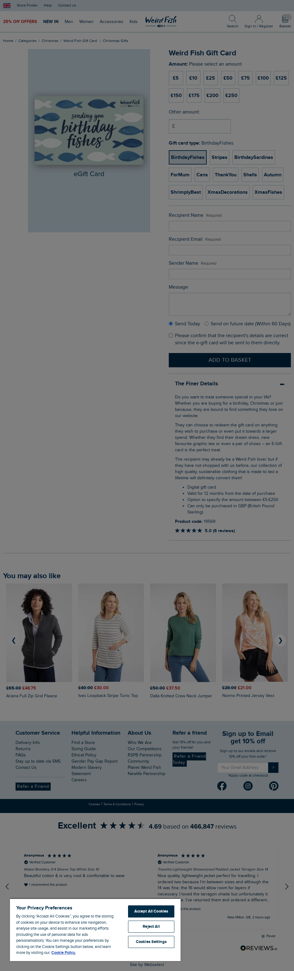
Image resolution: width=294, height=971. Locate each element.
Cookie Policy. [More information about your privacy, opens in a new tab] (63, 952)
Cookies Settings (151, 941)
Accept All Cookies (151, 911)
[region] (95, 929)
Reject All (151, 926)
